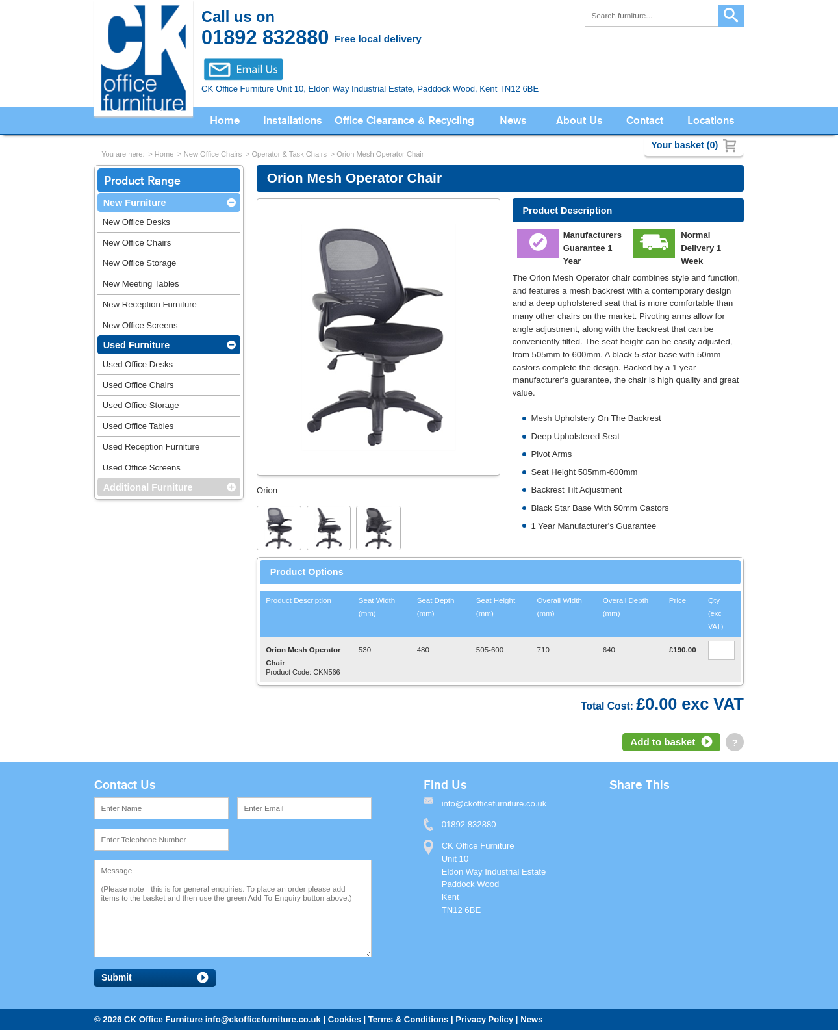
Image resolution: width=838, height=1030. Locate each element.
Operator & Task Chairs (289, 154)
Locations (711, 120)
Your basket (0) (684, 145)
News (513, 120)
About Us (579, 120)
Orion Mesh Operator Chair (380, 154)
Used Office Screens (142, 467)
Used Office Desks (138, 364)
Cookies (344, 1019)
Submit (116, 978)
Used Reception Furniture (151, 447)
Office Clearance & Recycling (404, 120)
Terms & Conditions (408, 1019)
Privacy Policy (484, 1019)
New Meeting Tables (141, 284)
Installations (292, 120)
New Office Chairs (213, 154)
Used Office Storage (141, 405)
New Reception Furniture (150, 304)
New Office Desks (136, 222)
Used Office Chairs (138, 385)
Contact (644, 120)
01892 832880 (469, 824)
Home (225, 120)
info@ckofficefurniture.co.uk (263, 1019)
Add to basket (662, 741)
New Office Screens (140, 325)
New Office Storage (139, 263)
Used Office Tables (138, 426)
